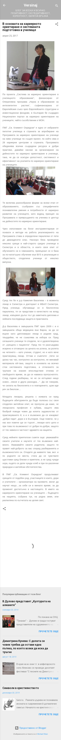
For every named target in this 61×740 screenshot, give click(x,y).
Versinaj (30, 5)
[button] (57, 24)
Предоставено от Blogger (30, 728)
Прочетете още (49, 631)
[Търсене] (57, 6)
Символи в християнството (20, 688)
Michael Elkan (42, 734)
